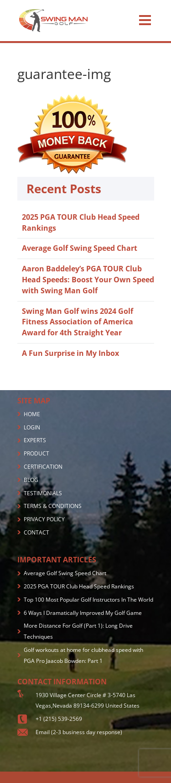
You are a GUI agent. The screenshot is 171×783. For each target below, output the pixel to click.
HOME (32, 414)
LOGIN (32, 427)
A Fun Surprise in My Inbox (70, 353)
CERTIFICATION (43, 467)
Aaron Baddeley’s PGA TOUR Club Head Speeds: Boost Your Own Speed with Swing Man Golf (88, 280)
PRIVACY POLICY (44, 519)
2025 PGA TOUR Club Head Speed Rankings (79, 586)
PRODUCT (36, 453)
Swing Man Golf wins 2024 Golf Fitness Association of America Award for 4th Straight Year (77, 322)
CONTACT (36, 532)
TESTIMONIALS (43, 493)
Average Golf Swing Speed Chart (79, 248)
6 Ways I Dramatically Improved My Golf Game (83, 613)
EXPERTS (35, 440)
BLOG (31, 480)
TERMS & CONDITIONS (53, 506)
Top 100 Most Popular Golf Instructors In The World (88, 599)
